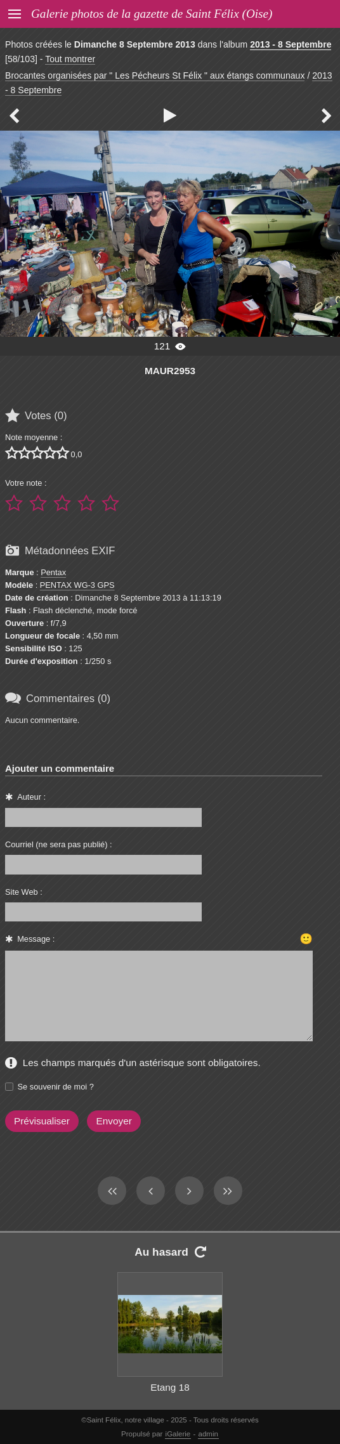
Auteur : (31, 797)
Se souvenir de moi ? (56, 1086)
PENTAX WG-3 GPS (77, 585)
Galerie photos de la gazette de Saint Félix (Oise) (151, 13)
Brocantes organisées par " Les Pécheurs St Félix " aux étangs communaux (154, 75)
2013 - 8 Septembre (290, 44)
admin (208, 1434)
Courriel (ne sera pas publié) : (58, 844)
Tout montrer (70, 59)
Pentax (53, 572)
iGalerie (178, 1434)
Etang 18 (170, 1387)
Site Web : (24, 892)
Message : (36, 939)
